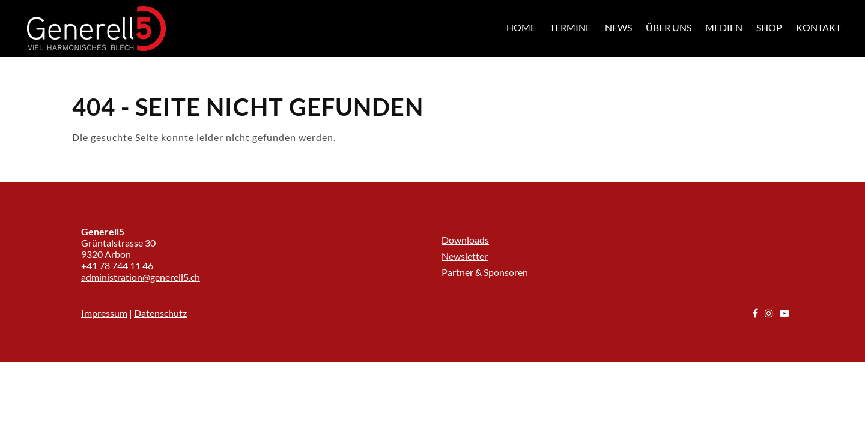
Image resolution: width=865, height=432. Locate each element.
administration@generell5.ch (140, 277)
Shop (769, 27)
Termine (570, 27)
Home (521, 27)
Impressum (104, 313)
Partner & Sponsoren (485, 272)
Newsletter (465, 256)
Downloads (465, 239)
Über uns (668, 27)
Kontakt (818, 27)
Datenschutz (160, 313)
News (618, 27)
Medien (723, 27)
